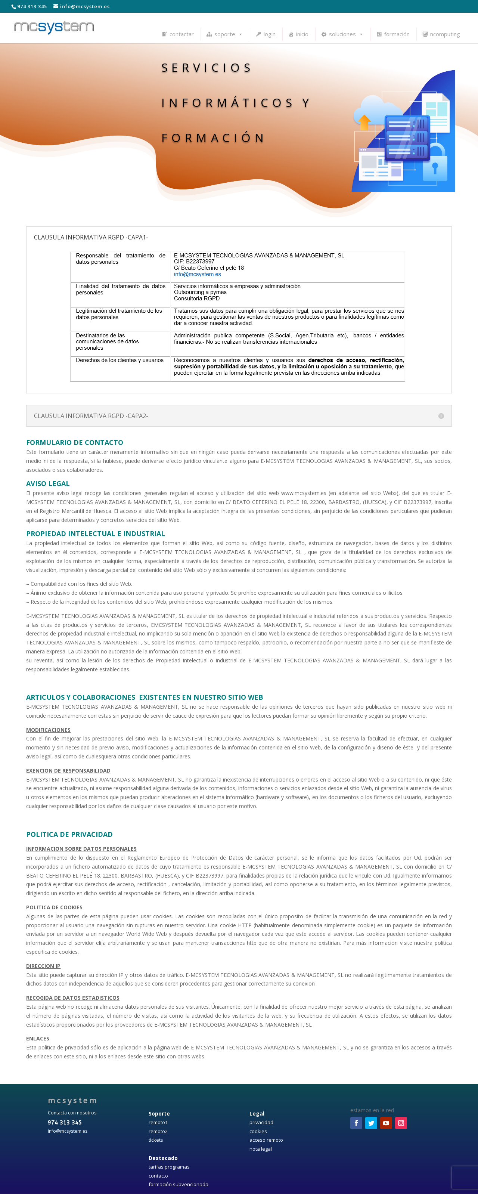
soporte (228, 34)
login (270, 34)
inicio (302, 34)
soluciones (346, 34)
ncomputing (445, 34)
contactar (182, 34)
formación (397, 34)
